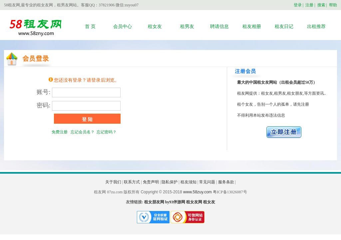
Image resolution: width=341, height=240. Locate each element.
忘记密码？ (107, 132)
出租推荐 (316, 26)
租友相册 (251, 26)
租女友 (155, 26)
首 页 (90, 26)
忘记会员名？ (82, 132)
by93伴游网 (175, 202)
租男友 (187, 26)
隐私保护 (169, 182)
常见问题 (207, 182)
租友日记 (284, 26)
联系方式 (132, 182)
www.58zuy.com (197, 192)
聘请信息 (219, 26)
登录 (298, 5)
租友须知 (188, 182)
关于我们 (113, 182)
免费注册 (60, 132)
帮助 (333, 5)
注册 (309, 5)
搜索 (321, 5)
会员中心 (122, 26)
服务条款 (226, 182)
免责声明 (151, 182)
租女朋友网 (154, 202)
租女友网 (194, 202)
